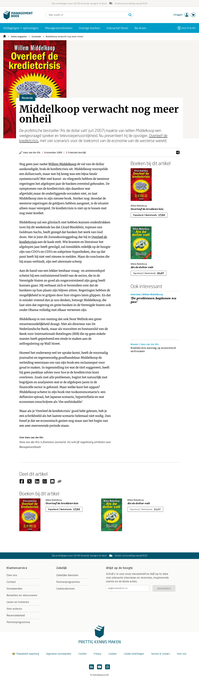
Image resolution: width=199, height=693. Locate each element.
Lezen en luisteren (18, 602)
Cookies (113, 653)
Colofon (82, 653)
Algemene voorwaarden (58, 653)
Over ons (12, 575)
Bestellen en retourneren (22, 595)
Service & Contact (160, 653)
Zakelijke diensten (67, 575)
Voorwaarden (14, 588)
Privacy (97, 653)
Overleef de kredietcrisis (147, 209)
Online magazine (19, 36)
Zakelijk (61, 568)
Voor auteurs (14, 608)
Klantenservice (17, 568)
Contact (11, 581)
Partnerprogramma (18, 622)
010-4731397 (189, 28)
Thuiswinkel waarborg (26, 653)
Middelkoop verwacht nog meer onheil (64, 36)
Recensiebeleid (16, 615)
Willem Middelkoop (62, 164)
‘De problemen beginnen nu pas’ (153, 300)
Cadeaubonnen (65, 588)
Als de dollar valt (142, 267)
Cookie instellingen (134, 653)
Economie (36, 36)
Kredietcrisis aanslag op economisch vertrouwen (153, 349)
